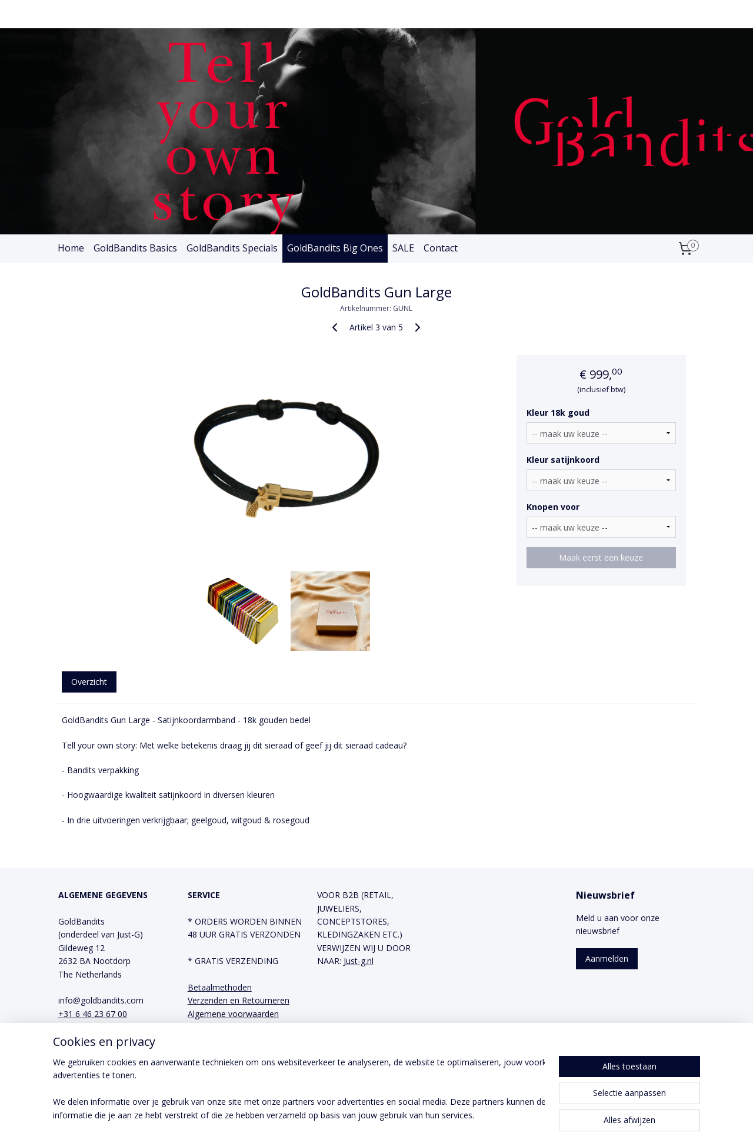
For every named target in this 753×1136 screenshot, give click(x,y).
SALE (403, 247)
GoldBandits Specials (232, 247)
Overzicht (89, 681)
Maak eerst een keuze (601, 557)
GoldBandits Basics (135, 247)
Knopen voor (553, 506)
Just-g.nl (359, 960)
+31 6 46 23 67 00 (92, 1013)
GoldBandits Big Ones (335, 247)
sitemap (329, 1114)
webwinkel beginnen (399, 1114)
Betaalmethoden (220, 987)
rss (353, 1114)
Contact (441, 247)
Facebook (206, 1039)
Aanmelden (606, 958)
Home (71, 247)
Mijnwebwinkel (501, 1114)
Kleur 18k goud (558, 412)
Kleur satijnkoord (563, 459)
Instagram (207, 1053)
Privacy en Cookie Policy (234, 1026)
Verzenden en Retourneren (238, 1000)
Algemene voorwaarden (233, 1013)
